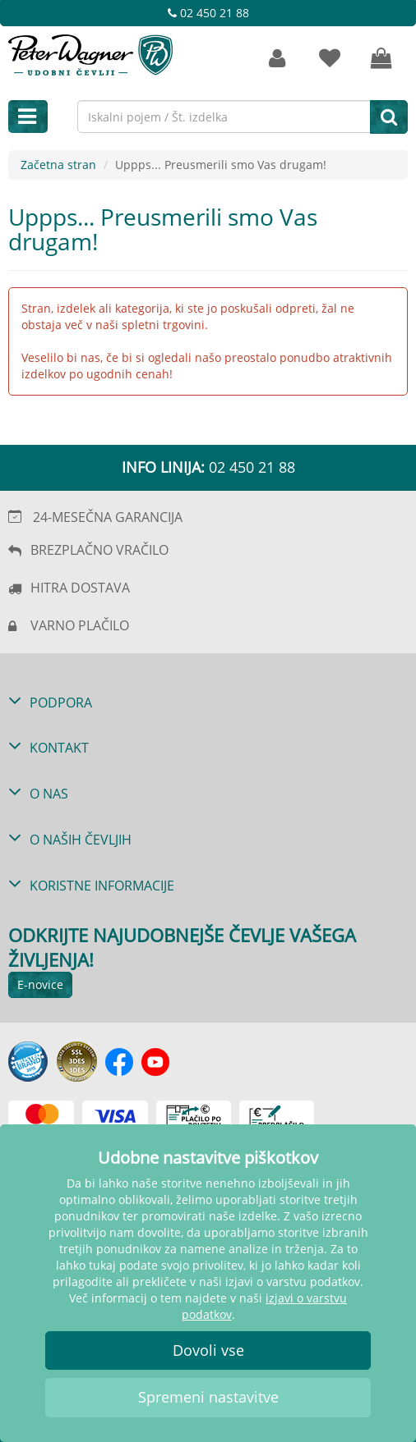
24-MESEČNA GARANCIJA (108, 517)
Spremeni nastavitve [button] (208, 1397)
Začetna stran (58, 164)
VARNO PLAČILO (79, 625)
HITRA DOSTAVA (80, 588)
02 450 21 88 (208, 13)
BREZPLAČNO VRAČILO (99, 550)
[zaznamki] (329, 59)
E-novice (40, 984)
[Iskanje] (389, 116)
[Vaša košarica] (381, 59)
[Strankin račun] (277, 59)
